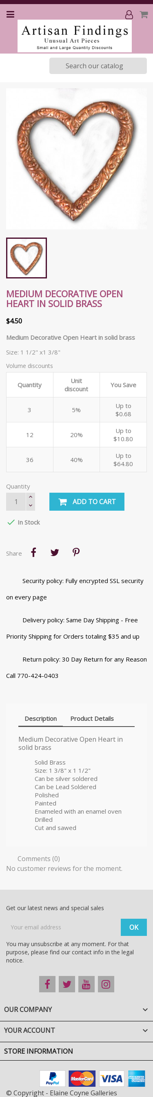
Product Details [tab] (92, 718)
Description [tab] (40, 718)
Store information (38, 1051)
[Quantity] (16, 502)
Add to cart (87, 502)
